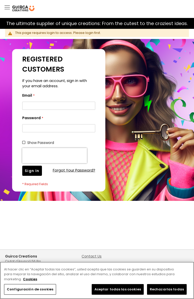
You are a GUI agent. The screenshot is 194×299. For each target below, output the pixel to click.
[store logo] (23, 8)
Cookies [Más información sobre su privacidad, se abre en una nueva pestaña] (30, 279)
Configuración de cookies (30, 289)
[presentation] (54, 155)
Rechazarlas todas (167, 289)
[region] (97, 280)
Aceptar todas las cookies (117, 289)
